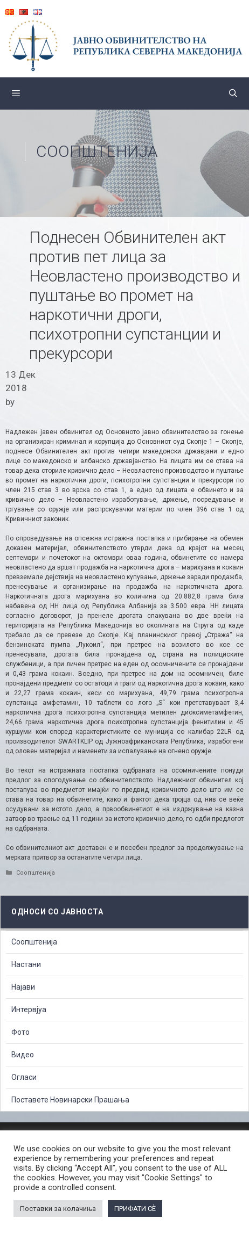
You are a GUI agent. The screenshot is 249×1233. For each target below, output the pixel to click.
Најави (23, 987)
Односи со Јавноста (57, 911)
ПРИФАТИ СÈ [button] (135, 1209)
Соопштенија (97, 151)
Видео (22, 1054)
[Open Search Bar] (233, 93)
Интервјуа (28, 1009)
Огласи (24, 1077)
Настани (26, 964)
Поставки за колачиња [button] (58, 1209)
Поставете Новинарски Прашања (70, 1099)
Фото (20, 1032)
